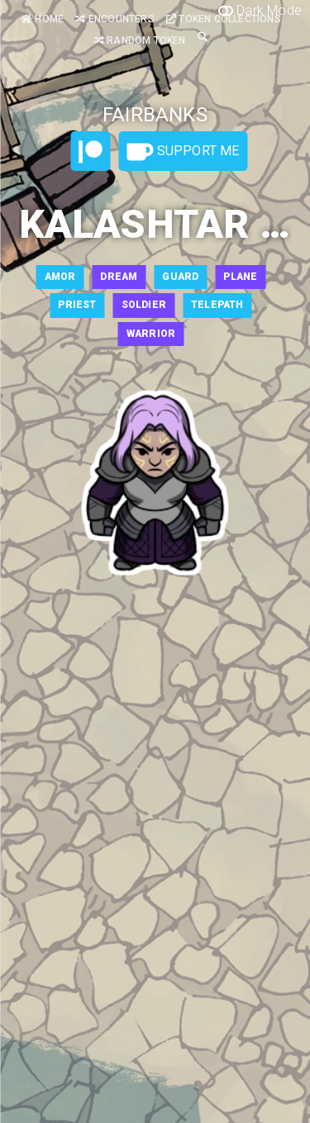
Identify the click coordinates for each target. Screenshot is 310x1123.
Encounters (114, 19)
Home (42, 19)
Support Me (182, 152)
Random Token (140, 40)
